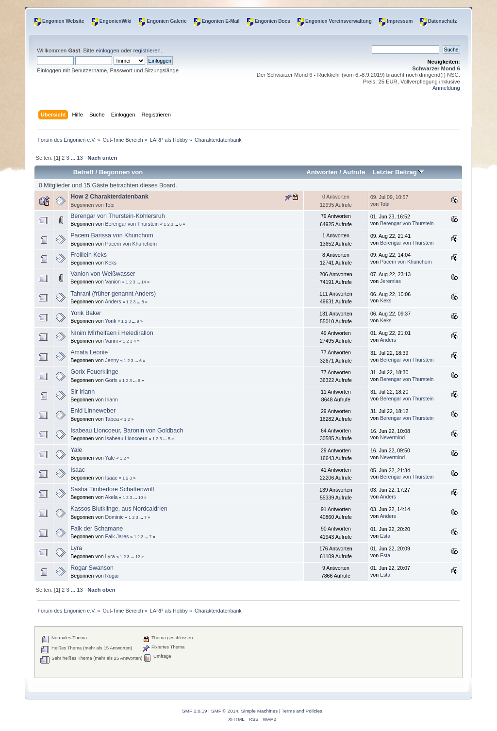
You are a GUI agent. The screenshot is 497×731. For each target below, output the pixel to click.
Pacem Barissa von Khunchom (111, 235)
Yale (76, 450)
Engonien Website (63, 21)
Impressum (400, 21)
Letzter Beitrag (399, 172)
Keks (110, 263)
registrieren (147, 50)
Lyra (76, 548)
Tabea (112, 419)
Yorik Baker (85, 313)
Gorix (111, 380)
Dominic (114, 517)
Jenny (111, 360)
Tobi (109, 205)
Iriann (111, 399)
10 (140, 497)
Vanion (112, 281)
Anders (113, 301)
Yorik (110, 321)
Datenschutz (442, 21)
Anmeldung (446, 88)
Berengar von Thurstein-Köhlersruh (117, 216)
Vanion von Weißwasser (102, 273)
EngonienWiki (115, 21)
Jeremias (390, 281)
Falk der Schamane (96, 528)
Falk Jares (117, 536)
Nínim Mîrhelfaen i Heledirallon (111, 333)
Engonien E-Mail (221, 21)
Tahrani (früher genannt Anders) (113, 293)
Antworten (321, 172)
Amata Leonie (89, 352)
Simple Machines (259, 711)
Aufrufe (354, 172)
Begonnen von (121, 172)
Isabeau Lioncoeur (126, 438)
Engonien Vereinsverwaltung (338, 21)
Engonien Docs (272, 21)
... (74, 158)
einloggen (107, 50)
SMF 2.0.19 (194, 711)
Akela (111, 497)
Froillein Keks (88, 254)
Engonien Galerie (166, 21)
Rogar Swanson (92, 568)
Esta (385, 536)
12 (137, 556)
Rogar (112, 576)
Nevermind (392, 437)
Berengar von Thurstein (132, 224)
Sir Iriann (82, 391)
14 (143, 282)
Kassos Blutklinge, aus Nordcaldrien (118, 508)
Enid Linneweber (93, 410)
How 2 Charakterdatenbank (109, 196)
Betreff (83, 172)
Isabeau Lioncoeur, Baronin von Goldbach (126, 430)
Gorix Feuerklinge (94, 371)
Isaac (77, 469)
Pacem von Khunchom (131, 244)
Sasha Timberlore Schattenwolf (112, 489)
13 (80, 158)
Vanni (111, 341)
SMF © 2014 (224, 711)
